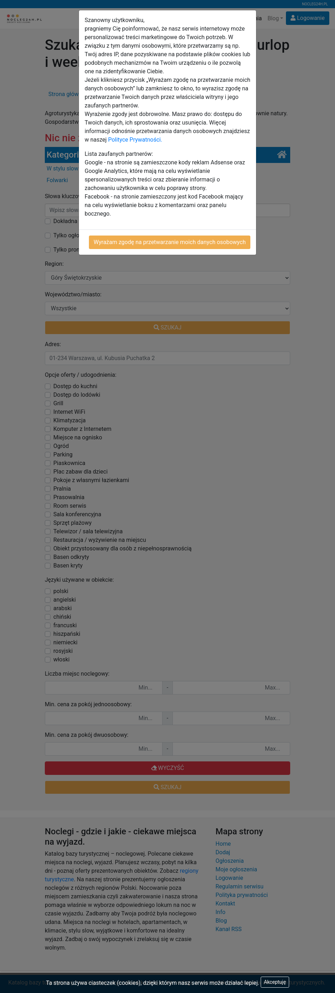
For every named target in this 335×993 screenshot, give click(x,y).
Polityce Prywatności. (135, 139)
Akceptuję (275, 982)
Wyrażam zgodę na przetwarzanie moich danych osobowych (170, 242)
